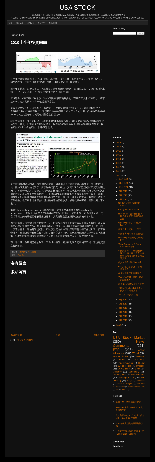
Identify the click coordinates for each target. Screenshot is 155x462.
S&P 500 (41, 23)
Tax (123, 387)
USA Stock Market (128, 337)
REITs (124, 389)
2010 (119, 175)
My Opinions (124, 369)
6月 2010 (123, 300)
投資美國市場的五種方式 (129, 262)
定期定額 (30, 23)
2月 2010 (123, 316)
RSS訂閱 (53, 23)
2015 (119, 155)
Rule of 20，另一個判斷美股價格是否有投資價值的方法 (130, 216)
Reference (140, 381)
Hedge (129, 381)
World (135, 353)
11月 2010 (124, 183)
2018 (119, 142)
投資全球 (19, 23)
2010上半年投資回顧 (128, 294)
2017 (119, 147)
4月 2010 (123, 308)
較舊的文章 (99, 335)
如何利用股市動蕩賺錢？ (129, 273)
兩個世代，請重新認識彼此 (128, 402)
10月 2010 (124, 187)
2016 (119, 151)
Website (139, 356)
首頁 (10, 23)
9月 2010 (123, 191)
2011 (119, 171)
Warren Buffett (121, 356)
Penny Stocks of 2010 (128, 209)
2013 (119, 163)
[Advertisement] (58, 28)
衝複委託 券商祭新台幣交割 (131, 284)
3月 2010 (123, 312)
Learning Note (119, 375)
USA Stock (77, 7)
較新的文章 (16, 335)
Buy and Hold (124, 366)
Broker (141, 363)
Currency (117, 372)
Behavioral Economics (136, 387)
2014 (119, 159)
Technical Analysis (125, 383)
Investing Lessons (125, 377)
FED (117, 389)
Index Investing (125, 363)
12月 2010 (124, 179)
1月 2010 (123, 320)
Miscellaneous (137, 375)
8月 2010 (123, 195)
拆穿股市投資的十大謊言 (129, 229)
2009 (119, 325)
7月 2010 (123, 199)
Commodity (133, 372)
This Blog (21, 255)
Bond (122, 359)
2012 (119, 167)
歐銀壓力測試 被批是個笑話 (131, 233)
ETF (116, 349)
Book (137, 369)
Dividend (140, 366)
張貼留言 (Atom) (25, 340)
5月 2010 (123, 304)
